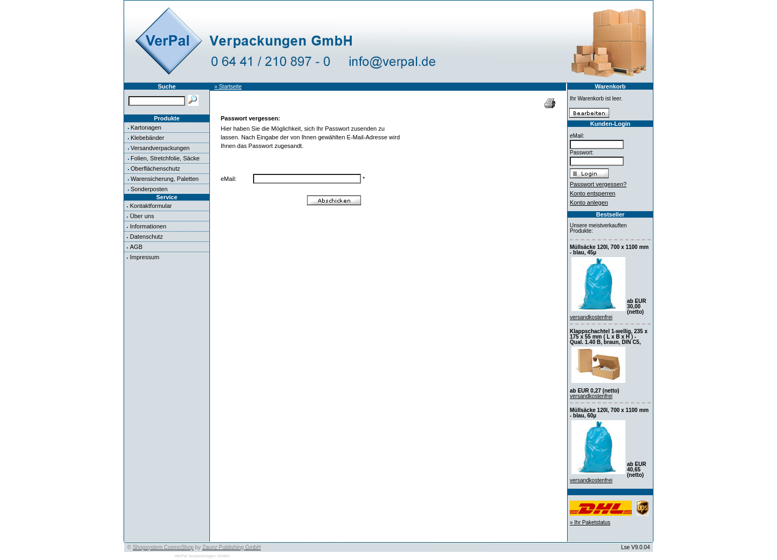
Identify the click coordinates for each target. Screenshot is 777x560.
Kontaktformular (151, 206)
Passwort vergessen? (598, 184)
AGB (136, 247)
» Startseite (228, 87)
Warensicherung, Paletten (165, 179)
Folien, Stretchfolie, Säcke (165, 158)
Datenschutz (146, 236)
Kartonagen (146, 127)
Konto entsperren (592, 193)
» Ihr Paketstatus (590, 522)
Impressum (144, 257)
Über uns (142, 216)
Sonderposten (149, 189)
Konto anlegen (589, 202)
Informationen (148, 226)
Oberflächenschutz (155, 168)
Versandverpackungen (160, 148)
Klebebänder (147, 137)
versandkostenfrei (591, 317)
